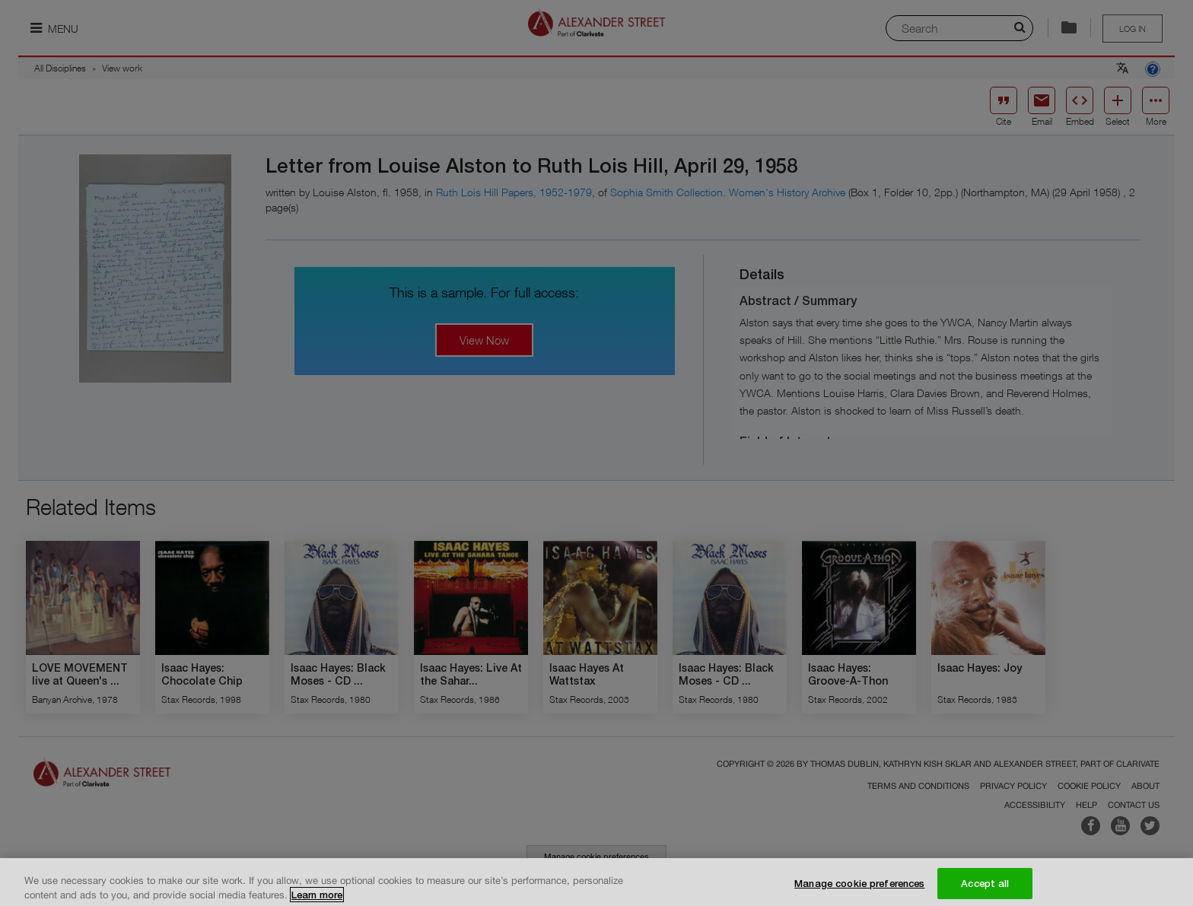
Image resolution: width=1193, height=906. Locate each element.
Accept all (985, 889)
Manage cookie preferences (859, 889)
